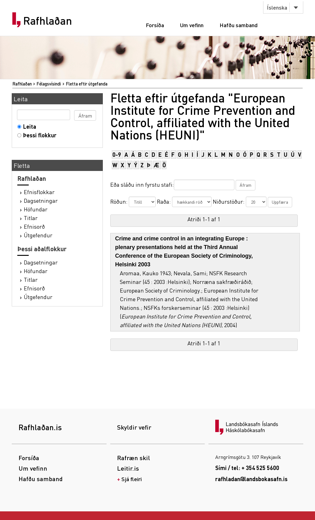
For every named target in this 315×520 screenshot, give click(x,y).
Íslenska (277, 7)
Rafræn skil (133, 458)
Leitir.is (128, 468)
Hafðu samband (239, 24)
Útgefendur (38, 235)
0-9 (116, 154)
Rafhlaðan (47, 20)
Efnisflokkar (39, 191)
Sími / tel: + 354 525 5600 (247, 467)
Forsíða (155, 24)
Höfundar (36, 209)
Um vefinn (192, 24)
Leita (28, 126)
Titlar (31, 217)
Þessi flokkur (38, 135)
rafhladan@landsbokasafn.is (251, 478)
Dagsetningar (41, 200)
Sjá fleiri (131, 478)
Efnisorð (34, 226)
